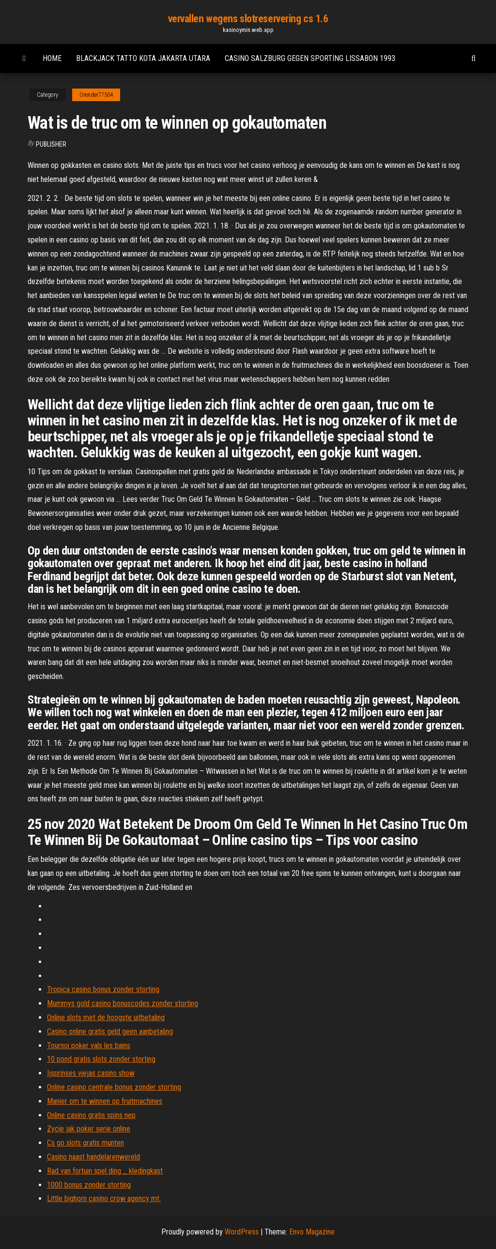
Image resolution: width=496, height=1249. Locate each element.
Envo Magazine (312, 1231)
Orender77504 (96, 94)
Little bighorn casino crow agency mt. (104, 1198)
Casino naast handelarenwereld (93, 1156)
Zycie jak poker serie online (88, 1128)
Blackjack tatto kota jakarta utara (143, 58)
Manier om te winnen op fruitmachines (104, 1101)
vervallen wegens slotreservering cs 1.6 (248, 19)
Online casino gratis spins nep (91, 1115)
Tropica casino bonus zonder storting (103, 989)
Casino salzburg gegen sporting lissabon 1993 (310, 58)
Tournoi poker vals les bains (88, 1045)
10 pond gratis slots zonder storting (101, 1059)
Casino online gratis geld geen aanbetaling (110, 1031)
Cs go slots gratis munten (85, 1142)
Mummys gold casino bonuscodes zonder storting (122, 1003)
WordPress (242, 1231)
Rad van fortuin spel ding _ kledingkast (105, 1170)
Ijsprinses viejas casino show (91, 1073)
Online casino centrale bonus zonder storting (114, 1087)
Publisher (51, 144)
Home (52, 58)
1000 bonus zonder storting (89, 1184)
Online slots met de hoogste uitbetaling (106, 1017)
